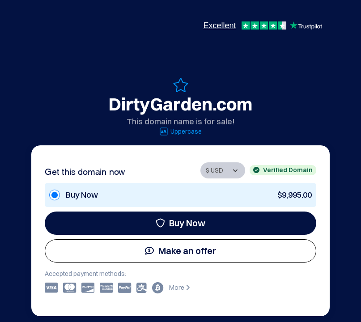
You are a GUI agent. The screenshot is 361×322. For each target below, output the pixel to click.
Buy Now (180, 223)
